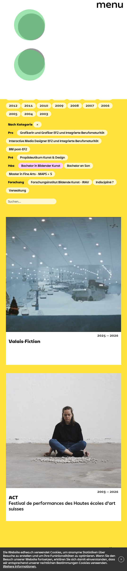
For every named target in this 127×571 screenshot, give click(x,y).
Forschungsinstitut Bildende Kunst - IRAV (60, 182)
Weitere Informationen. (19, 566)
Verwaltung (17, 190)
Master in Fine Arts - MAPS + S (30, 174)
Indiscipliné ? (105, 182)
